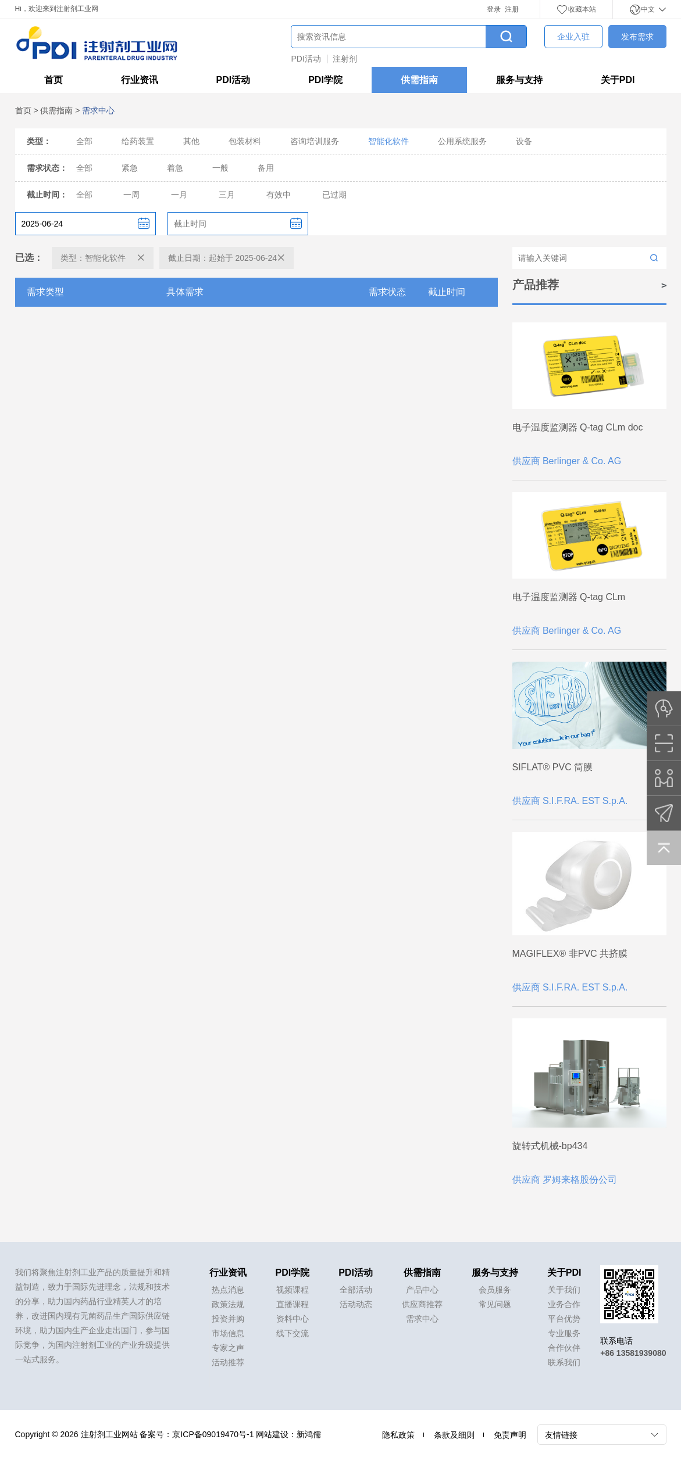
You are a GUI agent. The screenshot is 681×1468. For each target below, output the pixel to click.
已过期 (334, 194)
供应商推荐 (422, 1304)
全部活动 (356, 1289)
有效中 (278, 194)
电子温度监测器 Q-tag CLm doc (577, 427)
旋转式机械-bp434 (550, 1146)
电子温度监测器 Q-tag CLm (569, 597)
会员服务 (495, 1289)
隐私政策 (398, 1435)
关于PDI (618, 80)
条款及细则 (454, 1435)
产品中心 (422, 1289)
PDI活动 (306, 58)
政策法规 (228, 1304)
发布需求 (637, 36)
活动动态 (356, 1304)
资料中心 (292, 1318)
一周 (131, 194)
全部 (84, 141)
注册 (512, 9)
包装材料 (245, 141)
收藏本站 (576, 9)
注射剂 (345, 58)
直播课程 (292, 1304)
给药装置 (138, 141)
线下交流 (292, 1333)
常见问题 (495, 1304)
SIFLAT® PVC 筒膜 (552, 767)
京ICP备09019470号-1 (213, 1434)
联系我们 (564, 1362)
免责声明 (510, 1435)
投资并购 (228, 1318)
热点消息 (228, 1289)
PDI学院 (325, 80)
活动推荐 (228, 1362)
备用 (266, 168)
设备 (524, 141)
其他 (191, 141)
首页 (53, 80)
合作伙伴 (564, 1347)
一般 (220, 168)
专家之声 (228, 1347)
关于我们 (564, 1289)
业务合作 (564, 1304)
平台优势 (564, 1318)
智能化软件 (388, 141)
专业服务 (564, 1333)
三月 (227, 194)
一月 (179, 194)
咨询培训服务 (314, 141)
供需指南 (419, 80)
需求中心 (422, 1318)
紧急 (130, 168)
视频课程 (292, 1289)
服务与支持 (519, 80)
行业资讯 (139, 80)
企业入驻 (573, 36)
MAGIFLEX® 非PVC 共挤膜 (569, 954)
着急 (175, 168)
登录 (494, 9)
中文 (647, 9)
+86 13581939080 (633, 1353)
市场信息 (228, 1333)
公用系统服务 (462, 141)
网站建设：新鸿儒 (288, 1434)
